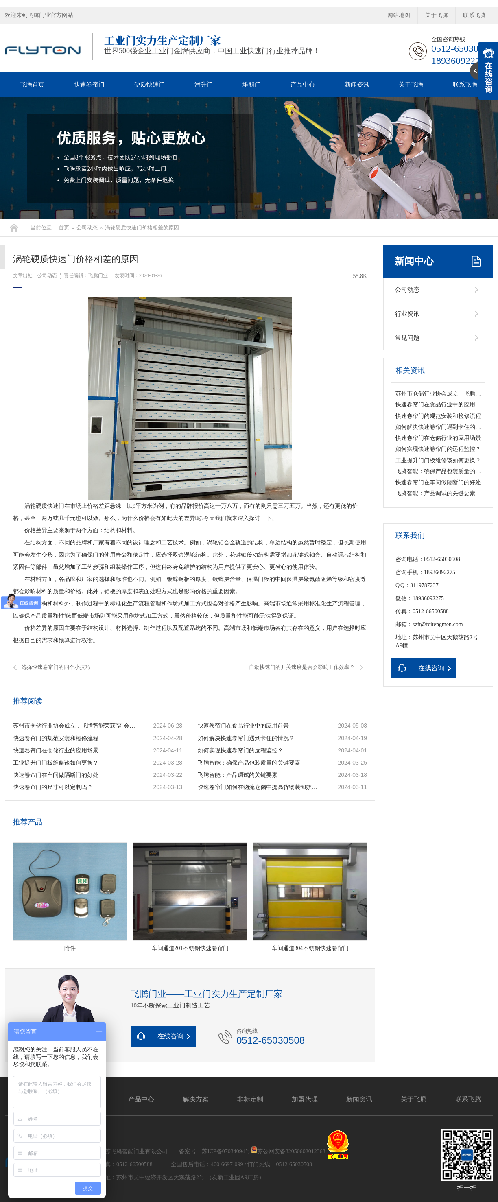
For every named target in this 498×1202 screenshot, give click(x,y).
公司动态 (87, 228)
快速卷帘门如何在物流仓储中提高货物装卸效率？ (259, 787)
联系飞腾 (474, 15)
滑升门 (203, 84)
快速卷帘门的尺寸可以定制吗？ (53, 787)
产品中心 (302, 84)
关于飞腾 (436, 15)
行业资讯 (407, 313)
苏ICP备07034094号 (226, 1151)
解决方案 (196, 1099)
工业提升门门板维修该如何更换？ (55, 763)
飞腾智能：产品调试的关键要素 (237, 775)
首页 (64, 228)
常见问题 (407, 337)
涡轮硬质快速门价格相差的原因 (142, 228)
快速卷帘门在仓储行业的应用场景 (55, 750)
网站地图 (398, 15)
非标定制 (250, 1099)
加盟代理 (305, 1099)
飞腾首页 (32, 84)
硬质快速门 (149, 84)
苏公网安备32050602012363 (291, 1151)
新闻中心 (414, 261)
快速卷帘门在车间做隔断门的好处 (55, 775)
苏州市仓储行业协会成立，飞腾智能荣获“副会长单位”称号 (74, 726)
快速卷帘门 (89, 84)
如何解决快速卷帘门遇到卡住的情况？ (246, 738)
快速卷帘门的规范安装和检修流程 (55, 738)
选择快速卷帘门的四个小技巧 (56, 667)
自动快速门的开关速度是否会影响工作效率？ (302, 667)
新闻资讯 (357, 84)
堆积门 (251, 84)
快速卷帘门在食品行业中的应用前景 (243, 726)
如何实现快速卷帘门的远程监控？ (240, 750)
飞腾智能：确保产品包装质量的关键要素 (249, 763)
